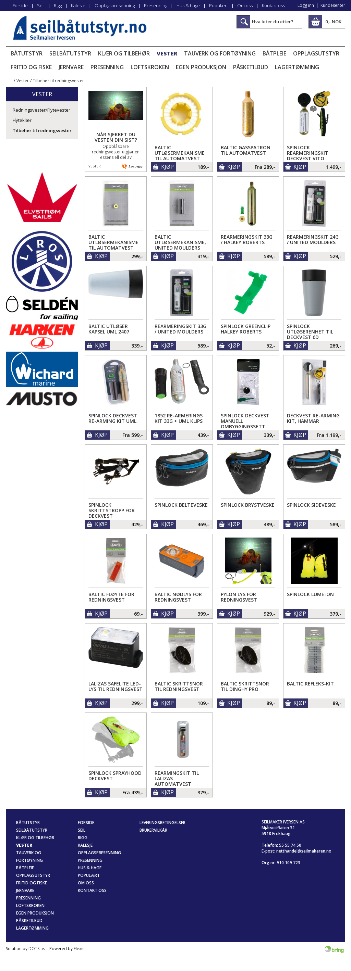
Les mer (136, 166)
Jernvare (71, 67)
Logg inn (306, 5)
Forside (20, 5)
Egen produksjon (201, 67)
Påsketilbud (250, 67)
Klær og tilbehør (124, 53)
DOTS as (36, 948)
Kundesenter (332, 5)
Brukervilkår (153, 830)
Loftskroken (150, 67)
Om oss (245, 5)
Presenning (155, 5)
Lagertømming (297, 67)
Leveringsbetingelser (162, 822)
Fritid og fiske (31, 67)
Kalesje (78, 5)
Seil (41, 5)
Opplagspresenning (115, 5)
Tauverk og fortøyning (220, 53)
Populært (218, 5)
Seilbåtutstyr (70, 53)
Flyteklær (22, 120)
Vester (167, 53)
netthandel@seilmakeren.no (303, 851)
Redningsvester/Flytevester (41, 110)
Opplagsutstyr (316, 53)
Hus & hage (188, 5)
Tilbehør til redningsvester (58, 81)
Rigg (58, 5)
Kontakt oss (273, 5)
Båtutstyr (27, 53)
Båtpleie (274, 53)
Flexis (79, 948)
